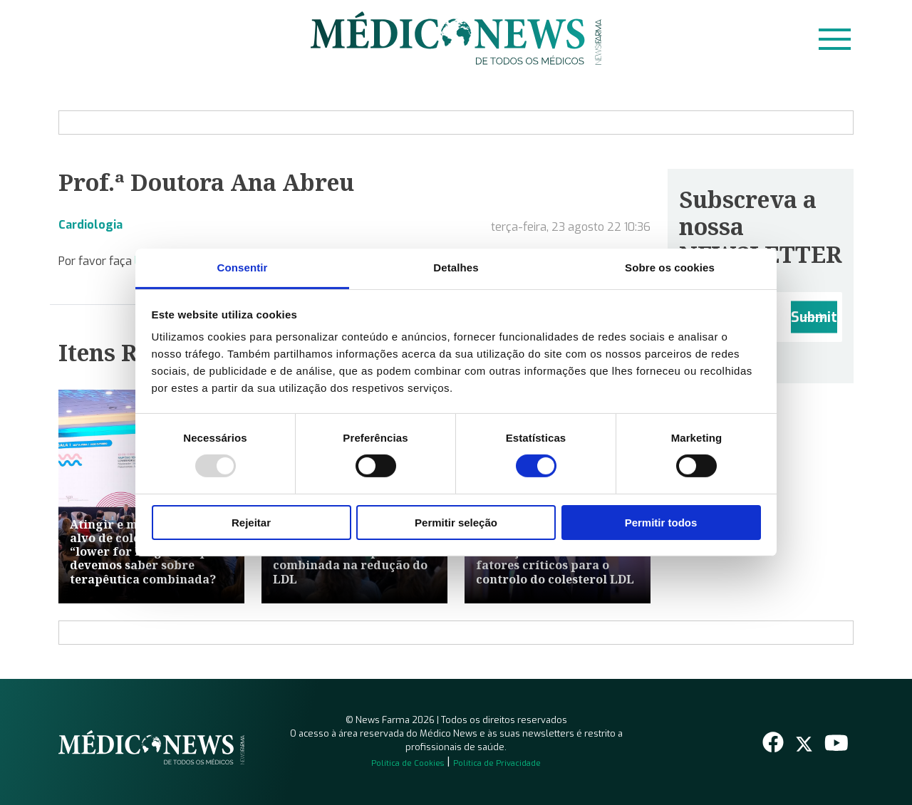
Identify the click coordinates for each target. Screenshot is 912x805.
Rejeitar (251, 522)
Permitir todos (661, 522)
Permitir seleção (456, 522)
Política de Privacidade (497, 763)
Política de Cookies (407, 763)
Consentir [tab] (242, 267)
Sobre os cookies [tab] (670, 267)
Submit (814, 317)
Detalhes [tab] (455, 267)
